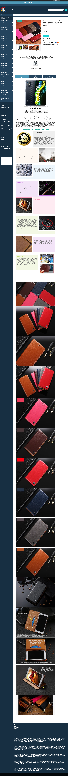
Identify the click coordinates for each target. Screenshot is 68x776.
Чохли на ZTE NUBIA (4, 31)
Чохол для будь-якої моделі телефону (6, 94)
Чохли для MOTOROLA (5, 25)
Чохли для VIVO (3, 34)
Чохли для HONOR (4, 47)
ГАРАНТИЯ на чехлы (5, 109)
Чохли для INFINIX (4, 36)
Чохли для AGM (3, 85)
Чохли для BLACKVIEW (5, 58)
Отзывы (2, 105)
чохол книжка (38, 733)
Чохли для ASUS (3, 49)
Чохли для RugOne (4, 54)
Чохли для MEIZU (4, 81)
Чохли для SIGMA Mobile (5, 67)
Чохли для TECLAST (4, 88)
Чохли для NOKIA (4, 52)
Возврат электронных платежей (5, 111)
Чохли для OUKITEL (4, 61)
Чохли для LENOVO (4, 79)
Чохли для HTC (3, 83)
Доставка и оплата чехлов (6, 107)
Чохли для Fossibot (4, 72)
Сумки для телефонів (4, 92)
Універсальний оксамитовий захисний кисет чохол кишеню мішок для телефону (35, 69)
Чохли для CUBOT (4, 65)
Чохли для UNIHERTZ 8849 (5, 70)
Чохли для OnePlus (4, 27)
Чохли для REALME (4, 45)
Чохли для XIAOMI (4, 22)
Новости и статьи (4, 115)
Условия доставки (17, 727)
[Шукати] (62, 10)
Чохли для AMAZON (4, 90)
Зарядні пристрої (4, 96)
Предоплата (3, 113)
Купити (46, 35)
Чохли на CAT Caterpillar (5, 74)
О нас (2, 103)
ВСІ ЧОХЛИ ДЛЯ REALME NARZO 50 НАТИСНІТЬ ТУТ (35, 129)
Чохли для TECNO (4, 38)
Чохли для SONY (4, 40)
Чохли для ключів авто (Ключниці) (5, 99)
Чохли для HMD (3, 76)
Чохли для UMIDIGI (4, 63)
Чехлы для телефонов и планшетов (5, 18)
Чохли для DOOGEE (4, 56)
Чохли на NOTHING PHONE (5, 29)
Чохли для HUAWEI (4, 43)
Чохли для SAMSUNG (4, 20)
